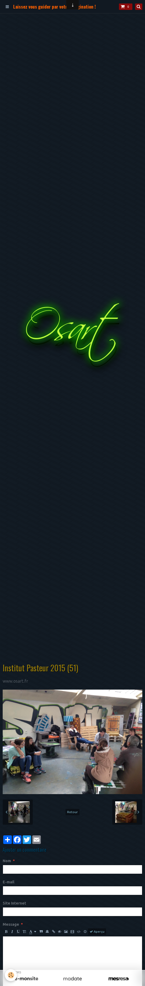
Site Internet (14, 903)
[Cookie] (11, 975)
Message (11, 924)
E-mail (8, 882)
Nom (7, 861)
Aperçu (97, 931)
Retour (72, 812)
